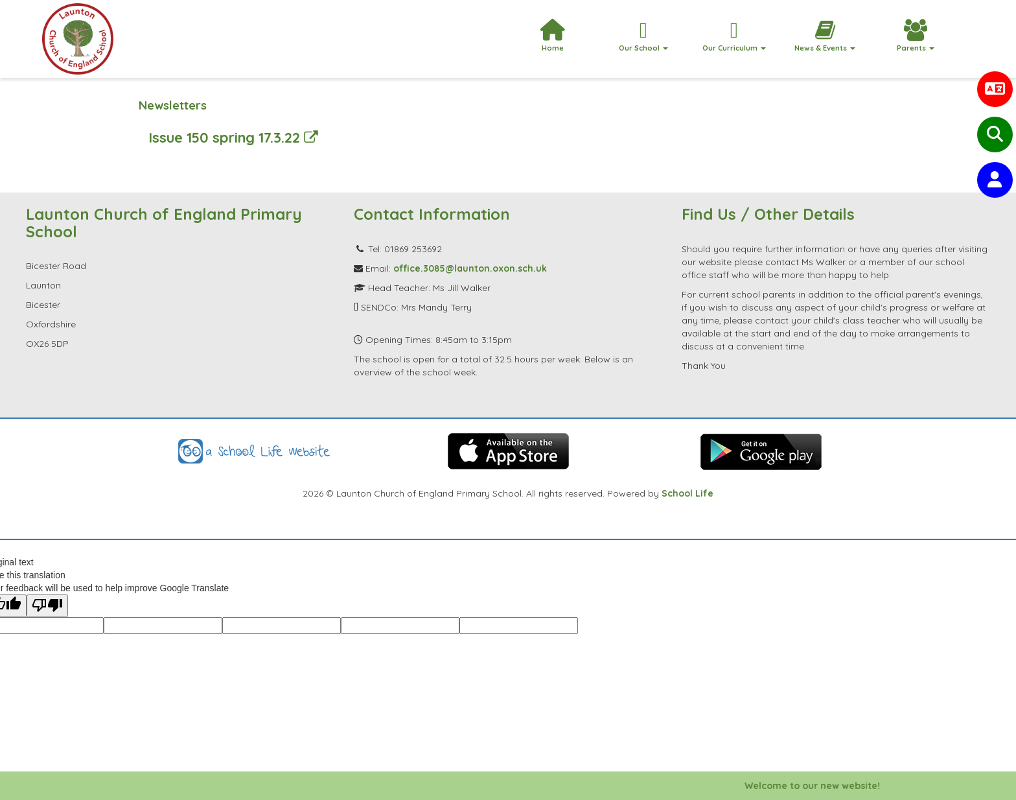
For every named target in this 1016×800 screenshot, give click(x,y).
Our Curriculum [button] (734, 36)
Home (552, 36)
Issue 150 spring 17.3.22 (233, 137)
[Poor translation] (47, 605)
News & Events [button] (824, 36)
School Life (687, 493)
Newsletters (173, 105)
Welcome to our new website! (823, 786)
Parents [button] (915, 36)
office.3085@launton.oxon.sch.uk (470, 268)
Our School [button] (643, 36)
